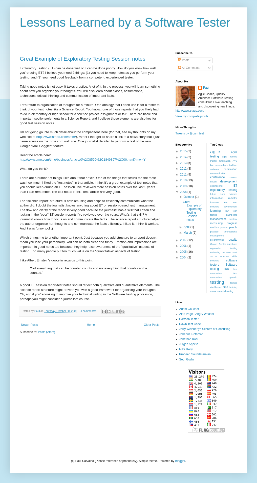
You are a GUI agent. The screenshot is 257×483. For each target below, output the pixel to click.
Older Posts (151, 325)
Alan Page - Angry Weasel (196, 314)
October (189, 197)
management (218, 218)
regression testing (223, 248)
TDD (226, 268)
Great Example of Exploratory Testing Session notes (82, 59)
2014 (184, 157)
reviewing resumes (220, 252)
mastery (233, 219)
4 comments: (89, 310)
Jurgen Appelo (188, 344)
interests (214, 202)
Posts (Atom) (46, 332)
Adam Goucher (189, 309)
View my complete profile (191, 116)
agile (215, 151)
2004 (184, 257)
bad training (216, 165)
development (228, 181)
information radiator (223, 198)
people (233, 227)
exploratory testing (223, 190)
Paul (206, 87)
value (213, 291)
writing (229, 291)
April (187, 227)
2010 (184, 180)
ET (235, 185)
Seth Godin (186, 359)
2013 (184, 163)
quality (233, 239)
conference (217, 177)
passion (224, 227)
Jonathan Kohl (188, 339)
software (214, 260)
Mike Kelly (186, 349)
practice (214, 231)
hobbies (233, 194)
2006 (184, 246)
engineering (216, 185)
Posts (183, 60)
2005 (184, 252)
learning (215, 210)
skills (234, 256)
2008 (184, 192)
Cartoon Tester (189, 319)
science (224, 256)
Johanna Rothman (191, 334)
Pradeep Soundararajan (195, 354)
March (188, 232)
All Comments (189, 68)
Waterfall (221, 291)
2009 (184, 186)
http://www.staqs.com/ (189, 110)
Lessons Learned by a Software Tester (125, 22)
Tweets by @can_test (189, 133)
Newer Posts (29, 325)
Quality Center (218, 244)
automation (224, 160)
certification (230, 169)
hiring (222, 194)
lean (226, 202)
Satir (234, 252)
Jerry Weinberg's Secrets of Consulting (204, 329)
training (233, 287)
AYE (235, 160)
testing (217, 282)
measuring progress (223, 223)
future (213, 194)
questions (232, 244)
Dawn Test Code (190, 324)
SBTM (213, 256)
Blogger (180, 461)
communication (218, 173)
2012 (184, 168)
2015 (184, 151)
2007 (184, 240)
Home (91, 325)
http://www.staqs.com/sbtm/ (56, 137)
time (225, 286)
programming (217, 239)
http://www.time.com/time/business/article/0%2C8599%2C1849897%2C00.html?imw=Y (83, 159)
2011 (184, 174)
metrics (214, 227)
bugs (225, 165)
